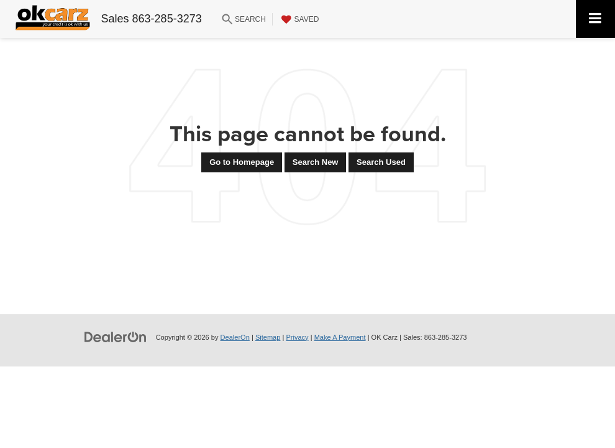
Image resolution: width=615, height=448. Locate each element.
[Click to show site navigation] (595, 19)
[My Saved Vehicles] (298, 19)
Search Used (381, 162)
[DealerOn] (115, 337)
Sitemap (268, 337)
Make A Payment (340, 337)
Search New (316, 162)
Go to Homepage (241, 162)
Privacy (297, 337)
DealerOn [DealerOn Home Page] (235, 337)
